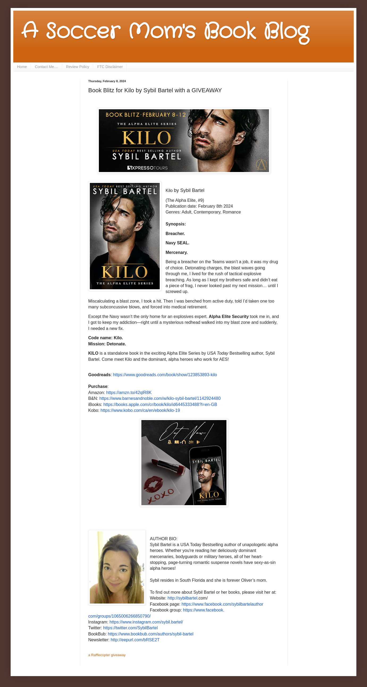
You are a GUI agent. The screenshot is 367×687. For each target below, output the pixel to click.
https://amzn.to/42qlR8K (129, 392)
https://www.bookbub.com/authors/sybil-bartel (150, 634)
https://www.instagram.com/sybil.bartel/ (146, 622)
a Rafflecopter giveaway (107, 655)
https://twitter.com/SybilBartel (130, 628)
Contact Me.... (46, 67)
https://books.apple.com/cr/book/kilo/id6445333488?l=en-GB (160, 404)
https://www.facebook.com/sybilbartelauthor (222, 604)
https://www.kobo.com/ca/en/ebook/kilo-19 (140, 410)
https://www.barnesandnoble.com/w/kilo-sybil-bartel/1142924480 (160, 398)
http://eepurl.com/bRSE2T (135, 640)
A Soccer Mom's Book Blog (165, 32)
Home (22, 67)
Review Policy (77, 67)
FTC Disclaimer (110, 67)
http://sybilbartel (182, 598)
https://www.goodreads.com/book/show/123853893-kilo (165, 374)
